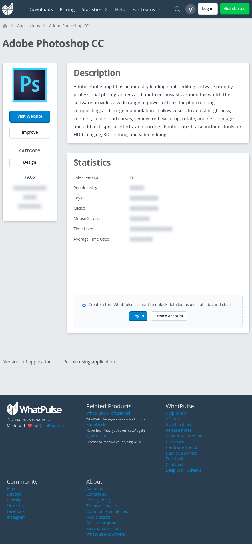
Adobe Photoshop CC (69, 25)
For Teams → (146, 9)
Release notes (178, 430)
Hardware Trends (182, 447)
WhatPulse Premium (185, 436)
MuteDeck (95, 424)
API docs (173, 418)
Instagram (16, 517)
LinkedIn (15, 505)
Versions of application (27, 362)
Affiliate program (102, 522)
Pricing (67, 9)
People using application (89, 362)
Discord (14, 494)
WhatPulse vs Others (105, 534)
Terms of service (101, 505)
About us (94, 488)
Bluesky (14, 500)
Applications (28, 25)
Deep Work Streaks (183, 470)
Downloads (40, 9)
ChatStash (175, 464)
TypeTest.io (96, 436)
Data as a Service (181, 453)
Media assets (98, 517)
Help (120, 9)
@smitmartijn (51, 425)
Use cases (175, 441)
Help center (176, 413)
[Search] (177, 9)
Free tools (175, 458)
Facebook (16, 511)
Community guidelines (107, 511)
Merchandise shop (103, 528)
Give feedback (179, 424)
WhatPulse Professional (108, 413)
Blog (11, 488)
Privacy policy (98, 500)
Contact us (96, 494)
